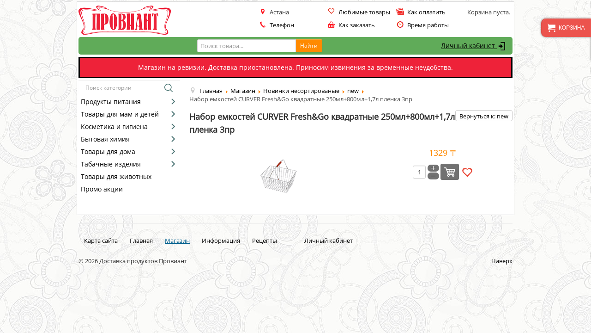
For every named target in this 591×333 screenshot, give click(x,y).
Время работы (428, 25)
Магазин (177, 240)
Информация (221, 240)
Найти (309, 45)
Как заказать (356, 25)
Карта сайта (101, 240)
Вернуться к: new (483, 116)
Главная (141, 240)
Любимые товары (364, 12)
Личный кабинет (474, 46)
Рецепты (264, 240)
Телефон (282, 25)
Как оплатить (426, 12)
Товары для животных (116, 176)
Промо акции (102, 189)
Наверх (502, 261)
